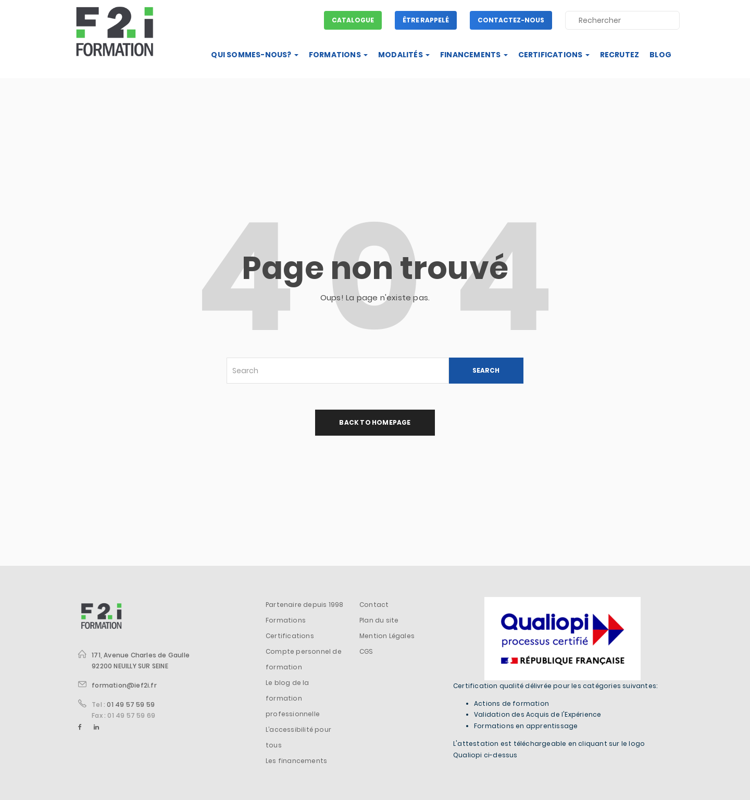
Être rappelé (426, 20)
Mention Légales (387, 635)
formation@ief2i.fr (124, 685)
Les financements (296, 760)
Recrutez (620, 54)
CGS (366, 651)
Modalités (404, 54)
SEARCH (485, 370)
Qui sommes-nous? (254, 54)
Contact (374, 604)
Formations (338, 54)
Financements (474, 54)
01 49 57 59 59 (131, 704)
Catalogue (353, 20)
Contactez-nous (511, 20)
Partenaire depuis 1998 (304, 604)
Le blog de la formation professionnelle (293, 698)
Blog (660, 54)
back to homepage (374, 422)
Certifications (554, 54)
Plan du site (378, 620)
